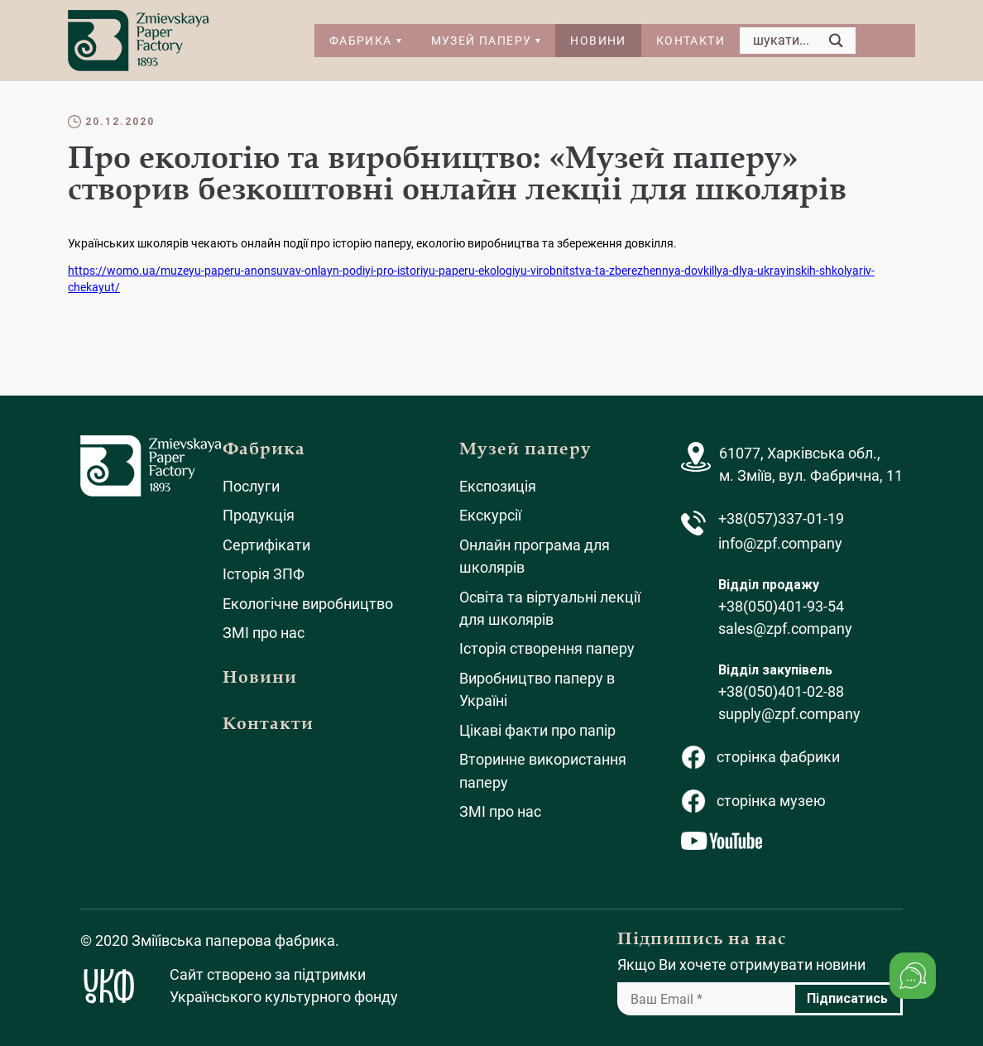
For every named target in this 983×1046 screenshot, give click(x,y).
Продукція (259, 515)
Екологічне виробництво (308, 603)
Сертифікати (266, 545)
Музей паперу (481, 40)
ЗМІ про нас (263, 632)
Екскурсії (490, 515)
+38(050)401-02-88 (781, 691)
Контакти (690, 40)
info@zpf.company (780, 543)
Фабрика (360, 40)
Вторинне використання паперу (542, 770)
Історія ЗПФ (263, 574)
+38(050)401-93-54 (781, 606)
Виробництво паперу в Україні (537, 689)
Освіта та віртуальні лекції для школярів (549, 608)
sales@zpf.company (785, 628)
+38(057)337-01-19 (781, 518)
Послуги (251, 486)
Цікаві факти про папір (537, 730)
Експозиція (497, 486)
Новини (598, 40)
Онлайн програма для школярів (534, 556)
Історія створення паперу (547, 648)
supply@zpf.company (789, 713)
